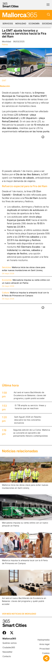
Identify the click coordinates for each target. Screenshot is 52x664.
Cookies (46, 653)
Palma (5, 44)
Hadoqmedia (44, 639)
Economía (34, 23)
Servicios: (6, 267)
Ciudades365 (8, 647)
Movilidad (20, 23)
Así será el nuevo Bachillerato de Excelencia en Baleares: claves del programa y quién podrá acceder (24, 601)
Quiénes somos (9, 643)
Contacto (6, 656)
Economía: (7, 280)
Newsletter (7, 652)
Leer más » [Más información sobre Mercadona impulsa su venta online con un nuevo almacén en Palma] (6, 529)
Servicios (7, 23)
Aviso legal (44, 644)
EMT (4, 80)
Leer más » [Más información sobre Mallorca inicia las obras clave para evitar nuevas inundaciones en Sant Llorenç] (6, 491)
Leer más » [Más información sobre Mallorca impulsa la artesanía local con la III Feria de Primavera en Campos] (6, 566)
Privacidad (45, 648)
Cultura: (5, 292)
